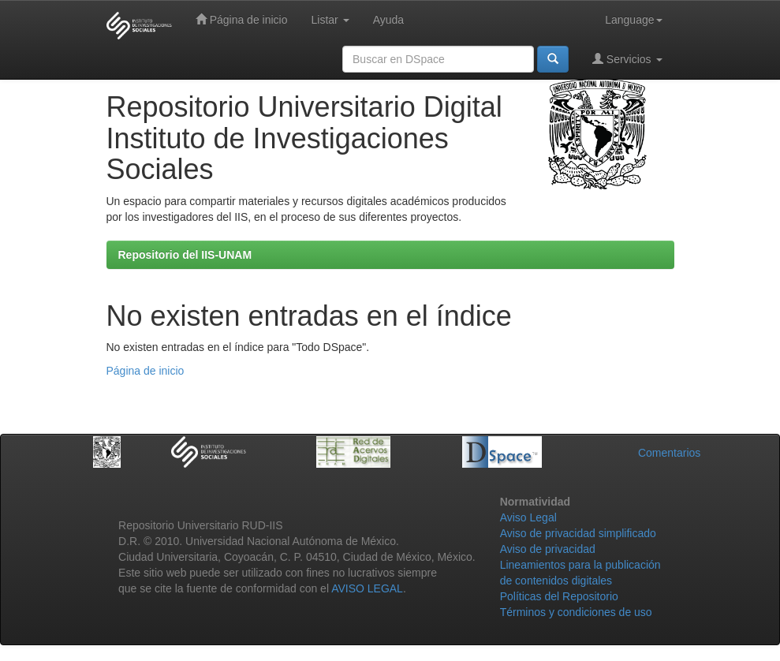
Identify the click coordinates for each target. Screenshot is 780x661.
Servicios (627, 58)
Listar (330, 19)
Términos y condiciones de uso (576, 612)
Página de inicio (242, 19)
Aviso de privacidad (547, 549)
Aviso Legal (528, 517)
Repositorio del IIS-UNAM (185, 254)
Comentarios (669, 452)
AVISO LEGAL (367, 588)
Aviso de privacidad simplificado (578, 533)
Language (633, 19)
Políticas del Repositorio (559, 596)
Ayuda (388, 19)
